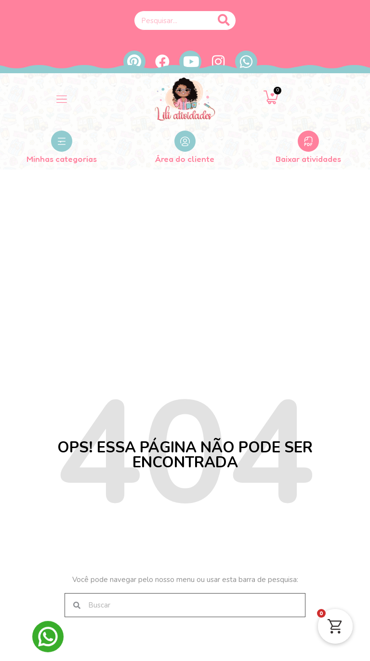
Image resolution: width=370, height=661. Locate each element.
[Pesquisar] (224, 20)
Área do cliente (184, 159)
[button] (61, 99)
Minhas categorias (61, 159)
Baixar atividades (308, 159)
